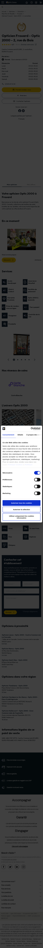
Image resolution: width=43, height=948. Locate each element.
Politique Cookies (15, 464)
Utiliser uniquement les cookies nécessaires (21, 517)
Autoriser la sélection (21, 509)
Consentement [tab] (8, 435)
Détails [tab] (20, 435)
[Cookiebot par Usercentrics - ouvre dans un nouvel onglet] (30, 428)
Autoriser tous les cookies (21, 503)
